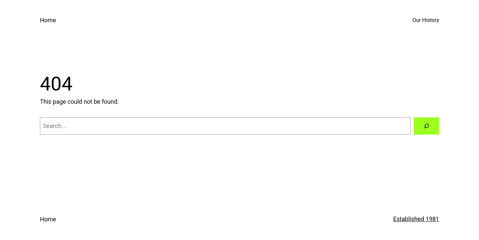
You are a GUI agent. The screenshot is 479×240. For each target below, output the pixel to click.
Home (48, 20)
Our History (425, 20)
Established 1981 (416, 218)
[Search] (426, 126)
